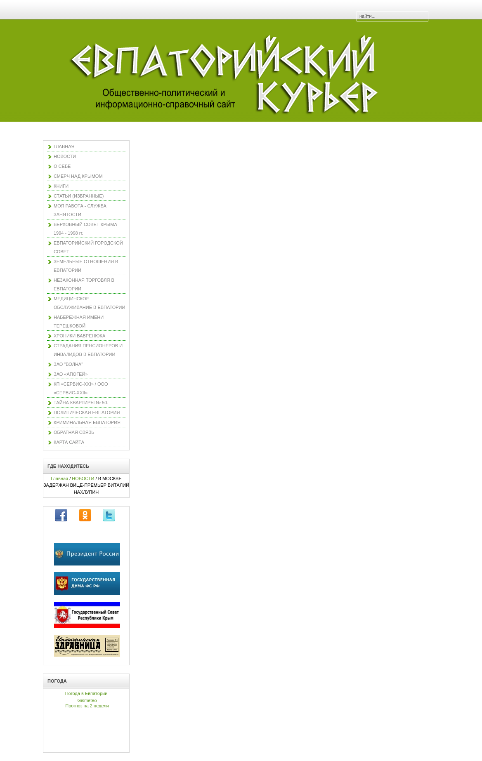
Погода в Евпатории (86, 693)
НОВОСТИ (83, 478)
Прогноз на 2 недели (87, 705)
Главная (59, 478)
